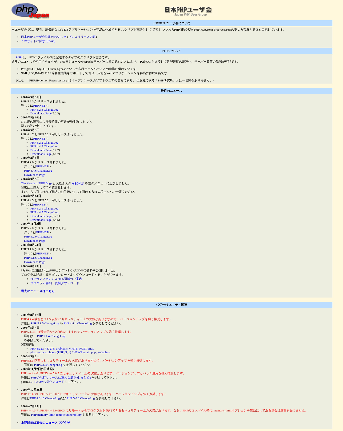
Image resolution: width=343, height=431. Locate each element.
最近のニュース (171, 91)
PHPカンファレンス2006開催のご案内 (56, 279)
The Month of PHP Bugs (36, 183)
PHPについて (171, 51)
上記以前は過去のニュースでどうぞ (45, 422)
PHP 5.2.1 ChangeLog (44, 208)
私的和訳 (78, 183)
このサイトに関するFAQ (38, 41)
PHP (19, 57)
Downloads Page (41, 113)
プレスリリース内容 (82, 37)
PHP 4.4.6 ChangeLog (38, 170)
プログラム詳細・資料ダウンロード (54, 283)
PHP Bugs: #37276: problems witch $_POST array (62, 348)
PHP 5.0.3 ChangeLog (81, 398)
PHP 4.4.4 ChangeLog (78, 323)
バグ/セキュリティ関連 (171, 304)
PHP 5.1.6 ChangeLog (38, 257)
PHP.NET (39, 105)
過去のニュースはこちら (38, 291)
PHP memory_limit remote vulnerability (56, 414)
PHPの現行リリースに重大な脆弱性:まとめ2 (60, 377)
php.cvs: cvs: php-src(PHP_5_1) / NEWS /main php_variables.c (70, 352)
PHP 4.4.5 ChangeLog (44, 212)
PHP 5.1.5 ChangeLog (45, 323)
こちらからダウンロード (47, 381)
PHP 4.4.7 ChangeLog (44, 146)
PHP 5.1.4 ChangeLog (51, 336)
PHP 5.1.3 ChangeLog (48, 365)
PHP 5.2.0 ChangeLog (38, 236)
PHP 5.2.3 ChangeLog (44, 109)
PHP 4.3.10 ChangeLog (45, 398)
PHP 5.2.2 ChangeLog (44, 142)
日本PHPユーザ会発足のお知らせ (43, 37)
